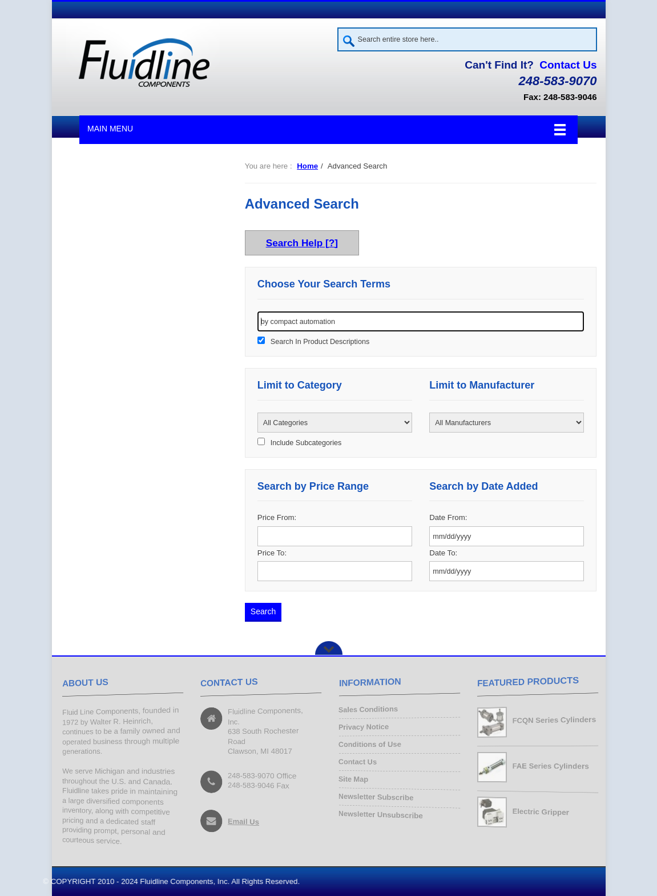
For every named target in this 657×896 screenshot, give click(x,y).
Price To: (272, 553)
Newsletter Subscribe (375, 797)
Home (307, 166)
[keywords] (421, 321)
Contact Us (567, 65)
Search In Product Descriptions (320, 342)
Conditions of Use (369, 744)
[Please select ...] (334, 423)
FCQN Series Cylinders (553, 720)
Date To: (443, 553)
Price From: (276, 517)
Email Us (243, 821)
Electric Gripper (540, 812)
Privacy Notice (363, 727)
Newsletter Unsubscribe (380, 814)
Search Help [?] (302, 243)
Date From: (448, 517)
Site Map (353, 779)
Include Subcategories (306, 443)
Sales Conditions (368, 710)
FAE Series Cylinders (550, 766)
